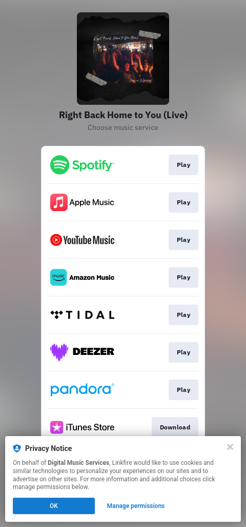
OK (54, 506)
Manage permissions (136, 506)
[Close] (230, 447)
